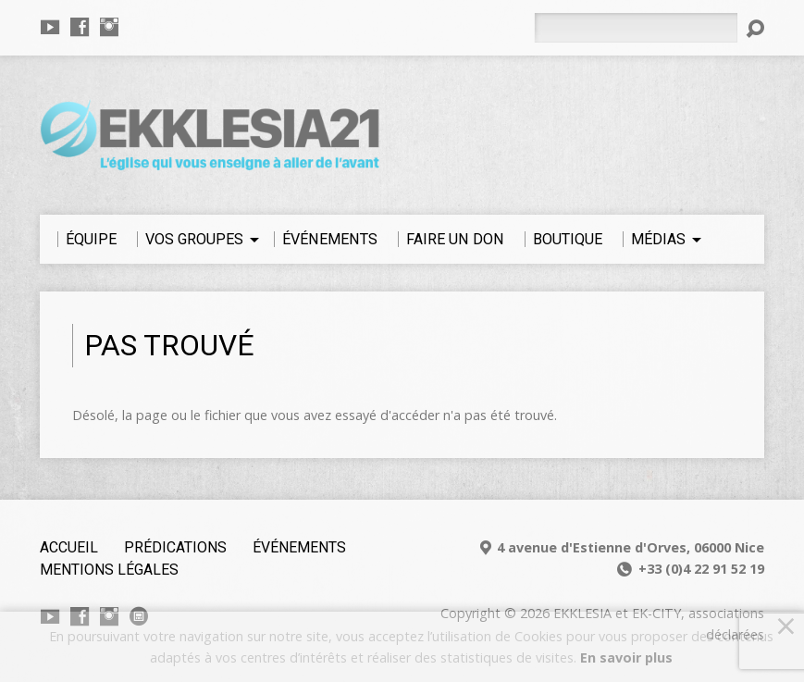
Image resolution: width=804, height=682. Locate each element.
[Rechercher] (635, 28)
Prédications (175, 547)
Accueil (69, 547)
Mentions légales (109, 569)
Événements (299, 547)
